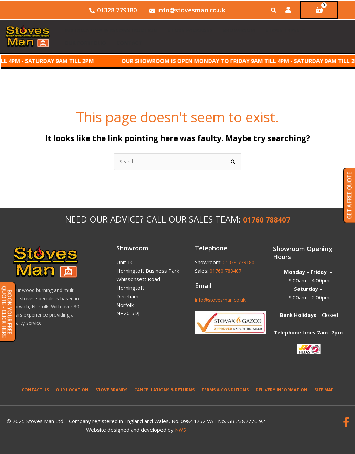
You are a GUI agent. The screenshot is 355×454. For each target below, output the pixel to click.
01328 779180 (240, 261)
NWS (180, 428)
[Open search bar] (274, 10)
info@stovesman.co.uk (221, 298)
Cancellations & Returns (164, 389)
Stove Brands (111, 389)
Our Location (72, 389)
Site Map (324, 389)
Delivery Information (281, 389)
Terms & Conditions (225, 389)
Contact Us (35, 389)
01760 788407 (266, 220)
